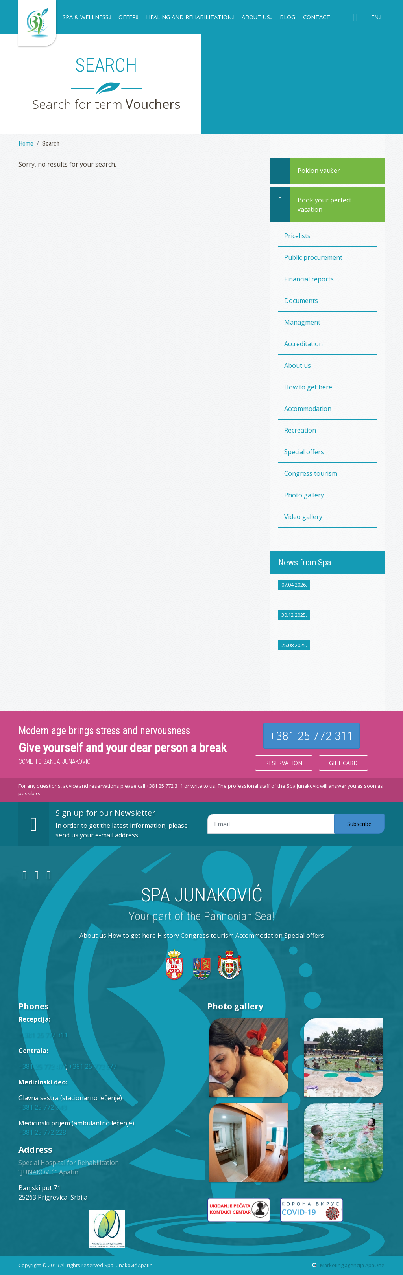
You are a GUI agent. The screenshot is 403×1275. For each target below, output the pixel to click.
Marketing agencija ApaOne (352, 1265)
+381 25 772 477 (42, 1066)
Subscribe (359, 823)
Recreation (300, 430)
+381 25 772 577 (92, 1066)
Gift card (343, 763)
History (168, 935)
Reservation (283, 763)
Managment (302, 322)
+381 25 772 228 (42, 1132)
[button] (87, 18)
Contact (316, 17)
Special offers (304, 452)
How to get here (308, 387)
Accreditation (303, 343)
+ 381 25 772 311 (43, 1035)
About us (297, 365)
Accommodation (307, 408)
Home (25, 143)
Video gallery (303, 516)
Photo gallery (304, 495)
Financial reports (309, 279)
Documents (301, 300)
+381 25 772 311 (311, 735)
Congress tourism (310, 473)
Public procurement (313, 257)
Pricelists (297, 235)
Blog (287, 17)
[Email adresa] (271, 824)
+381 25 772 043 (42, 1107)
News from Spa (304, 562)
